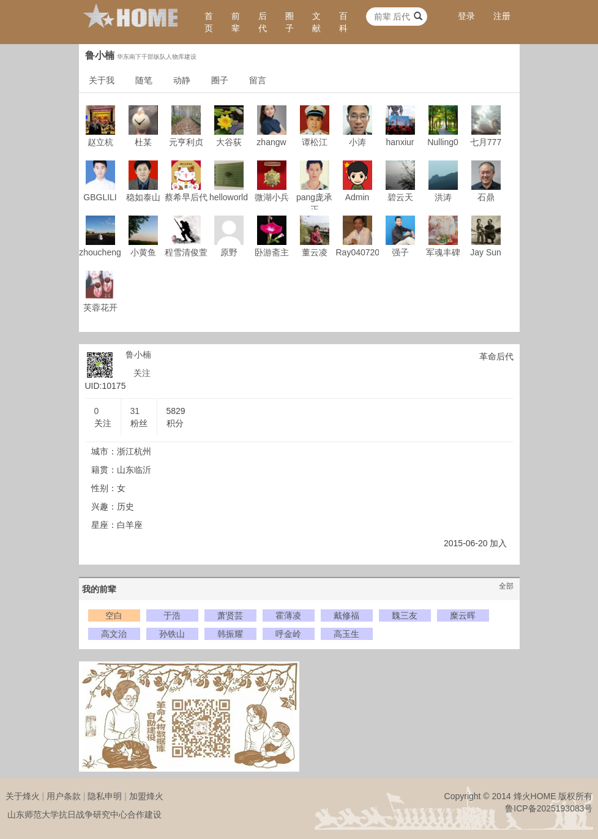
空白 (113, 615)
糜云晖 (463, 615)
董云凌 (314, 252)
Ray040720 (358, 252)
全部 (506, 586)
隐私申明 (105, 796)
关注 (142, 373)
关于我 (101, 80)
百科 (343, 22)
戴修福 (346, 615)
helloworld (228, 197)
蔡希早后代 (186, 197)
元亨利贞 (186, 142)
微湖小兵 (272, 197)
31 (135, 411)
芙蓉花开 (100, 307)
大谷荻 (229, 142)
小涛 (357, 142)
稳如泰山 (143, 197)
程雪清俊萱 (186, 252)
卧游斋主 (272, 252)
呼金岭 (288, 634)
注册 (501, 16)
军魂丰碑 (443, 252)
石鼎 (486, 197)
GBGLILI (99, 197)
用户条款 (64, 796)
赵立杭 (100, 142)
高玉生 (346, 634)
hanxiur (400, 142)
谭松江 (314, 142)
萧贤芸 (230, 615)
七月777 (485, 142)
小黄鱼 (143, 252)
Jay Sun (485, 252)
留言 (257, 80)
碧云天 (400, 197)
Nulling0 (442, 142)
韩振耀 (230, 634)
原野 (228, 252)
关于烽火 (23, 796)
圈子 (289, 22)
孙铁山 (172, 634)
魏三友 (404, 615)
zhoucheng (100, 252)
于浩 (172, 615)
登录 (466, 16)
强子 (400, 252)
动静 (181, 80)
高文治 (114, 634)
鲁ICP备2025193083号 (548, 808)
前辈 (235, 22)
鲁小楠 (138, 354)
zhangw (271, 142)
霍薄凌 (288, 615)
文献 (316, 22)
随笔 (143, 80)
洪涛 (443, 197)
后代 (262, 22)
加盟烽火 (146, 796)
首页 (208, 22)
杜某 (143, 142)
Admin (357, 197)
